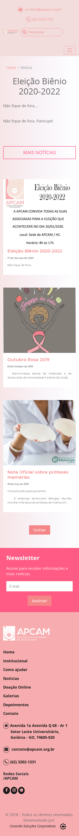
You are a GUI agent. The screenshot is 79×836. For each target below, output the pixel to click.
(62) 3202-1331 (39, 19)
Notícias (11, 678)
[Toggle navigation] (70, 50)
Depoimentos (16, 704)
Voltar (39, 529)
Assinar (39, 600)
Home (11, 67)
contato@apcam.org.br (39, 9)
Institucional (15, 660)
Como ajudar (15, 669)
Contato (10, 713)
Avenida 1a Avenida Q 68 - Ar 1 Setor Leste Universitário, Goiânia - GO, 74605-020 (35, 731)
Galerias (11, 695)
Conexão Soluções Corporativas (33, 826)
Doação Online (17, 687)
